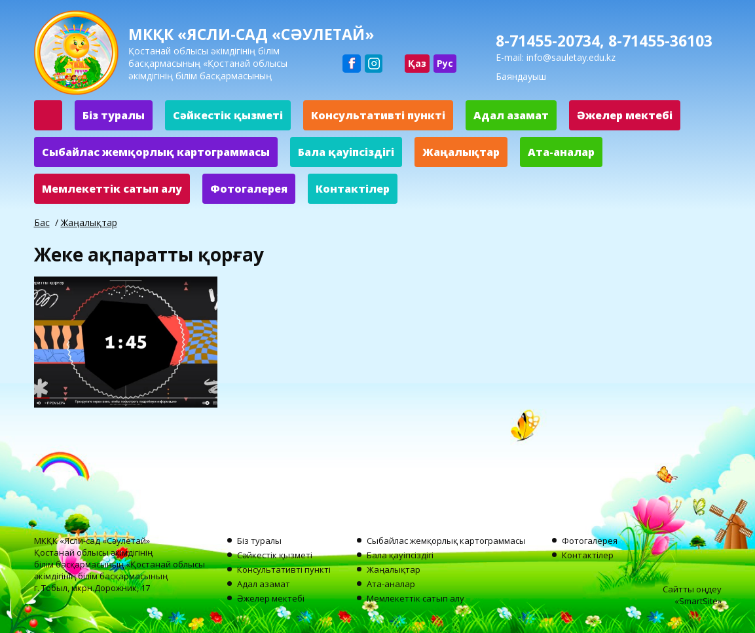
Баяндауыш (521, 76)
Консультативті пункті (378, 115)
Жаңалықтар (461, 152)
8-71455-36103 (660, 40)
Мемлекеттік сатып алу (112, 189)
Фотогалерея (248, 189)
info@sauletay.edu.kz (571, 57)
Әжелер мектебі (624, 115)
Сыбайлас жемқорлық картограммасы (156, 152)
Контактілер (353, 189)
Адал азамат (511, 115)
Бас (42, 222)
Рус (445, 63)
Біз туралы (114, 115)
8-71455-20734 (548, 40)
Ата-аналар (561, 152)
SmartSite (698, 601)
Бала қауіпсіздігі (346, 152)
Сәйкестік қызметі (228, 115)
